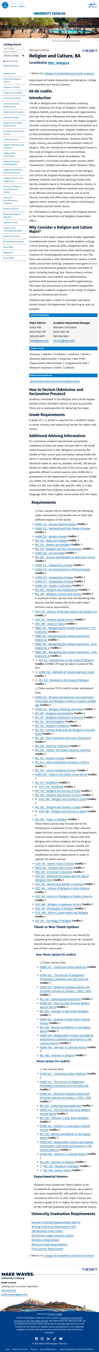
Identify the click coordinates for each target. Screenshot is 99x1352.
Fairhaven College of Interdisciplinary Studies (12, 189)
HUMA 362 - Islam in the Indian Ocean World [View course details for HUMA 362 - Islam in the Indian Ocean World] (61, 774)
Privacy (34, 1349)
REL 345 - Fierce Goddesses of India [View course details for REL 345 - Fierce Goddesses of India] (55, 770)
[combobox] (75, 41)
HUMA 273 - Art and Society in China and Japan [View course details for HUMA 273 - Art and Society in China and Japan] (62, 569)
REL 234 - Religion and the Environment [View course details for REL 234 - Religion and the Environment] (58, 548)
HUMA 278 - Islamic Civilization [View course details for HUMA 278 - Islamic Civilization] (53, 585)
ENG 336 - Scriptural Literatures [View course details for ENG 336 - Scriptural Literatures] (53, 872)
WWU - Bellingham (58, 62)
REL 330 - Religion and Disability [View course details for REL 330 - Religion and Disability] (54, 713)
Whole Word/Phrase (12, 61)
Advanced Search (11, 65)
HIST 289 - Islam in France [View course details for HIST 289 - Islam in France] (50, 623)
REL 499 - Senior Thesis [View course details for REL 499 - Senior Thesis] (57, 1170)
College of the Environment (9, 154)
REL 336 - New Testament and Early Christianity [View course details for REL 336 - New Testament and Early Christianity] (63, 738)
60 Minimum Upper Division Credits (52, 1235)
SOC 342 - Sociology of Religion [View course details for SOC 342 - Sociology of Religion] (53, 920)
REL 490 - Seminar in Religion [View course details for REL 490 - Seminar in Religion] (57, 1055)
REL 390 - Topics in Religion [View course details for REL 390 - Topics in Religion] (51, 819)
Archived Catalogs (11, 117)
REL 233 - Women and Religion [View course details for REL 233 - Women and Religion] (52, 544)
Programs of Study (11, 87)
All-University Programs (13, 242)
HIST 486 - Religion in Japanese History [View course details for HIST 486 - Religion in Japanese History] (58, 904)
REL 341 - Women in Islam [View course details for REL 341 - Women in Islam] (50, 758)
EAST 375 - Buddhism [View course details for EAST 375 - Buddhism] (51, 786)
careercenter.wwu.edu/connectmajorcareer (55, 381)
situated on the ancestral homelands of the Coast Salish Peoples (48, 1319)
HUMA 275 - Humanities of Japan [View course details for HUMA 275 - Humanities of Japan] (54, 577)
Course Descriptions (12, 98)
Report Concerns (20, 1349)
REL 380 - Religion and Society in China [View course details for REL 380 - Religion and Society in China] (58, 795)
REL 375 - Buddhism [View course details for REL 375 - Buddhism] (46, 782)
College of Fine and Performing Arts (11, 162)
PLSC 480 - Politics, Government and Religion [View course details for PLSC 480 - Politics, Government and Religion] (61, 912)
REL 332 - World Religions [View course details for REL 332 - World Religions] (50, 721)
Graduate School (10, 222)
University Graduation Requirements (12, 124)
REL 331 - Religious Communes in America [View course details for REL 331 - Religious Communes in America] (59, 717)
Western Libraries (11, 209)
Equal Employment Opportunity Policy (76, 1349)
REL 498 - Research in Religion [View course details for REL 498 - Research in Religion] (61, 1166)
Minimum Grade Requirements (49, 1244)
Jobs (8, 1349)
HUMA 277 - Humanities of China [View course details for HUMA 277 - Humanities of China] (54, 581)
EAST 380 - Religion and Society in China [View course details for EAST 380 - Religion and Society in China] (63, 799)
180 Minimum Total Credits (47, 1231)
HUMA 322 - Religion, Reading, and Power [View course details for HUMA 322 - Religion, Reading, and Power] (59, 709)
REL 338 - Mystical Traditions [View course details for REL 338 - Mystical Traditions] (52, 746)
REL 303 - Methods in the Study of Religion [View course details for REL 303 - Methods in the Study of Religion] (64, 680)
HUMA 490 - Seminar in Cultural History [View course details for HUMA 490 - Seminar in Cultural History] (63, 1047)
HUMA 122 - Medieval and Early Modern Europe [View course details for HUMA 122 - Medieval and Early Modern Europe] (62, 528)
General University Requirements (11, 105)
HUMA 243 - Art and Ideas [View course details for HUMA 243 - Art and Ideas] (50, 552)
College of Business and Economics (13, 146)
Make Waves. (17, 1274)
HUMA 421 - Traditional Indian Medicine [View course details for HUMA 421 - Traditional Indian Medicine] (63, 967)
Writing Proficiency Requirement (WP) (54, 1226)
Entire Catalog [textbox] (9, 48)
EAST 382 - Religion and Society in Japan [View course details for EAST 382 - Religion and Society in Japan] (62, 811)
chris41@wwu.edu (64, 340)
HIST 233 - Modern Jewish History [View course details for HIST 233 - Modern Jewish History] (54, 619)
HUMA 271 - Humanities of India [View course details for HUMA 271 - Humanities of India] (53, 565)
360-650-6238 (8, 1290)
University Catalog (49, 13)
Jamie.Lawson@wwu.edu (14, 1294)
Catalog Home (9, 73)
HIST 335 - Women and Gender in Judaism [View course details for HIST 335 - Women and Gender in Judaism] (59, 884)
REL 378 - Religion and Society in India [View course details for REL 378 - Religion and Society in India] (57, 790)
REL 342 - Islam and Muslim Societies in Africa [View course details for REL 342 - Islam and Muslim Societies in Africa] (62, 762)
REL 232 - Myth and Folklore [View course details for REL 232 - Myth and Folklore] (51, 540)
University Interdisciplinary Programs (10, 200)
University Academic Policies (12, 80)
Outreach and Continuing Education (12, 229)
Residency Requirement (45, 1240)
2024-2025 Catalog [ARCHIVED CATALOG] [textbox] (66, 41)
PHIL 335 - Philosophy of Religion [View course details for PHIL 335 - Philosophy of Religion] (54, 908)
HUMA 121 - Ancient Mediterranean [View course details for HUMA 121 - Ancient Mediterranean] (55, 524)
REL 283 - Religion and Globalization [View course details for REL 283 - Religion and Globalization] (56, 589)
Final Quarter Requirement (47, 1248)
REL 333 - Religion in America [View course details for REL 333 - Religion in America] (52, 725)
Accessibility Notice (48, 1349)
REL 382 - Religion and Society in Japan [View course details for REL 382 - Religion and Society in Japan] (58, 807)
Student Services (10, 139)
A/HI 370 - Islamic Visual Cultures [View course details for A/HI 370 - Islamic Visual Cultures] (54, 863)
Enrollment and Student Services (13, 132)
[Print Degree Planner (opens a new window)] (83, 50)
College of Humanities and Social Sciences (12, 171)
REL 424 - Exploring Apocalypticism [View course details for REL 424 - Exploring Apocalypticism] (60, 999)
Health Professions (11, 236)
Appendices (8, 252)
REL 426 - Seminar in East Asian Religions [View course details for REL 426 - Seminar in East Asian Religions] (64, 1011)
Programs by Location (12, 93)
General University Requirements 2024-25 (56, 1222)
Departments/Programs (13, 112)
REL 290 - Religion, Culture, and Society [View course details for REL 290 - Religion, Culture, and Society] (58, 593)
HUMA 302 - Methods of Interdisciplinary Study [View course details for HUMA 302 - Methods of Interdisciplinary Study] (66, 672)
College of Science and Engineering (13, 179)
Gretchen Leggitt (54, 1314)
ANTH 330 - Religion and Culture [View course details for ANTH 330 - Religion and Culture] (54, 867)
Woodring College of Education (12, 215)
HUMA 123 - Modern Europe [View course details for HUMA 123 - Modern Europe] (51, 536)
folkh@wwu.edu (39, 340)
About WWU (8, 247)
